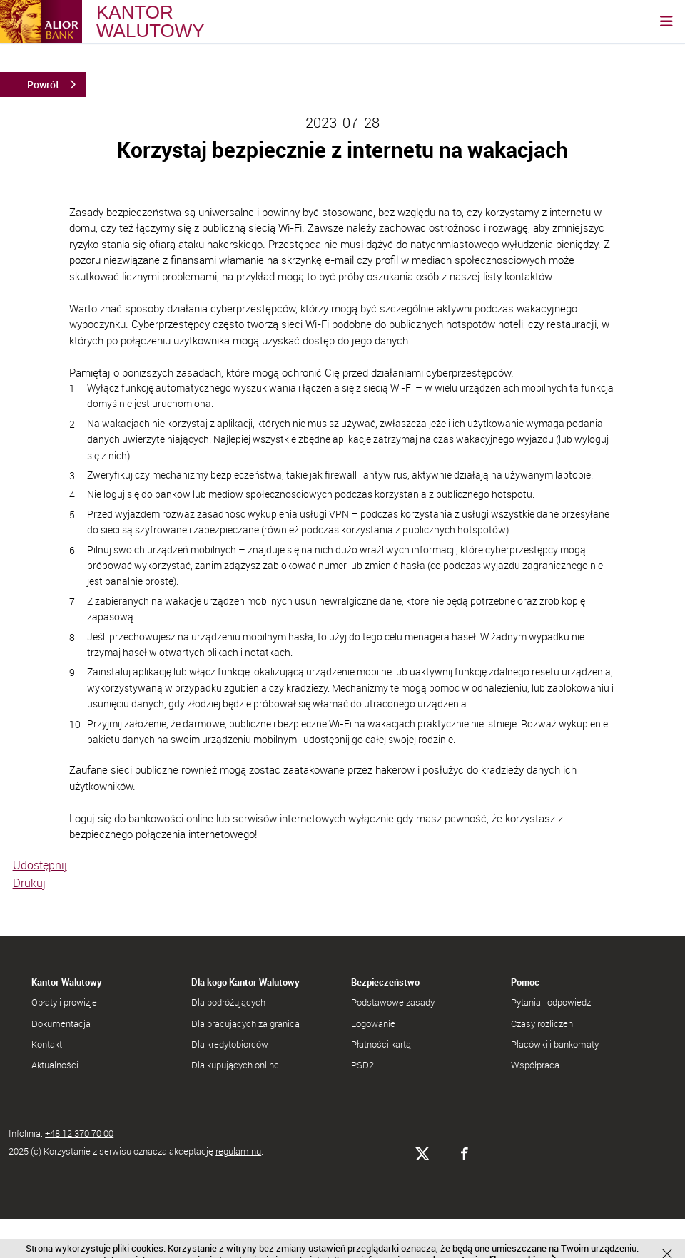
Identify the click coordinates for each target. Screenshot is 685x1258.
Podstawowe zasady (393, 1002)
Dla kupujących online (235, 1064)
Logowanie (373, 1023)
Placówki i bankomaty (555, 1044)
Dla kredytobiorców (229, 1044)
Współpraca (535, 1064)
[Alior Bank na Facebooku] (464, 1154)
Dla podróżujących (228, 1002)
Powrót (43, 84)
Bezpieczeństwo (385, 982)
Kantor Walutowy (66, 982)
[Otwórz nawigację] (666, 21)
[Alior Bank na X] (422, 1154)
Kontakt (46, 1044)
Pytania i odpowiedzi (552, 1002)
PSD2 (362, 1064)
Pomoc (525, 982)
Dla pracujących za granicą (245, 1023)
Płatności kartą (381, 1044)
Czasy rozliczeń (542, 1023)
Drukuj (29, 883)
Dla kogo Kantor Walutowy (245, 982)
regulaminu (238, 1151)
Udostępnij (40, 865)
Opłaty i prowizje (64, 1002)
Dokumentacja (61, 1023)
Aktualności (54, 1064)
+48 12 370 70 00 (79, 1133)
